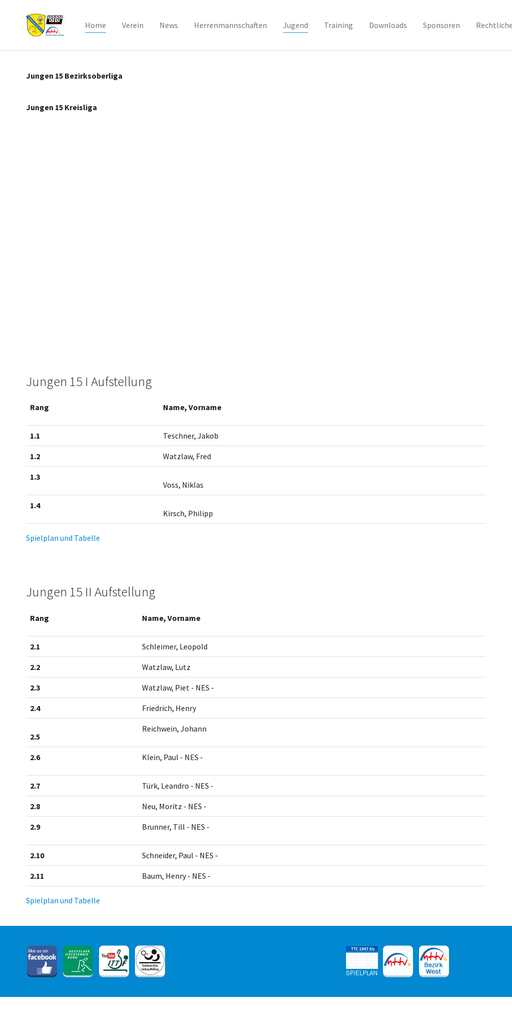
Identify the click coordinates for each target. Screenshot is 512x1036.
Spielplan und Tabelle (63, 538)
